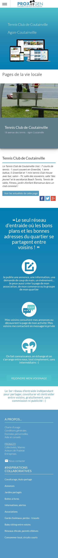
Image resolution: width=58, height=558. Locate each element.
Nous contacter (15, 460)
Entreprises (10, 453)
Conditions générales (15, 430)
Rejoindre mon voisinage (29, 378)
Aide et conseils (13, 437)
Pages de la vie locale (22, 74)
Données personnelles (16, 433)
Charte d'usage (12, 427)
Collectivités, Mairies (15, 447)
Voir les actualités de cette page (21, 193)
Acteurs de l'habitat (15, 450)
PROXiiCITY (10, 443)
